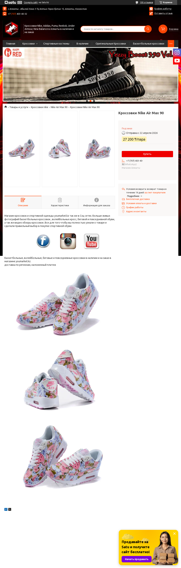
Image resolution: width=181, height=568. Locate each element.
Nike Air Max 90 (59, 107)
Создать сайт (31, 2)
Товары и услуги (18, 107)
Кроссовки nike (39, 107)
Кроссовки (28, 43)
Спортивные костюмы (56, 43)
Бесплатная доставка (138, 199)
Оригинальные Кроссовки (111, 43)
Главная (10, 43)
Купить (147, 154)
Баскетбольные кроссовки (148, 43)
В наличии (82, 43)
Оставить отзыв (163, 13)
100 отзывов (146, 2)
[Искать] (148, 29)
